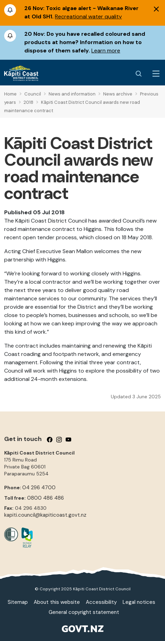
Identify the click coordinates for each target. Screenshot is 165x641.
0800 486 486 (45, 497)
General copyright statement (84, 612)
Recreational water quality (88, 16)
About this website (57, 602)
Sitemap (18, 602)
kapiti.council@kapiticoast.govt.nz (45, 514)
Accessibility (101, 602)
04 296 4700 (39, 487)
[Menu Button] (155, 73)
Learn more (105, 50)
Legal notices (139, 602)
